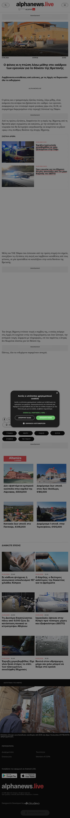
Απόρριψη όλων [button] (24, 418)
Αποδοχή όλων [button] (45, 418)
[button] (35, 413)
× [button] (57, 393)
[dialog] (35, 409)
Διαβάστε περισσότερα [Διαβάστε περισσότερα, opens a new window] (44, 409)
